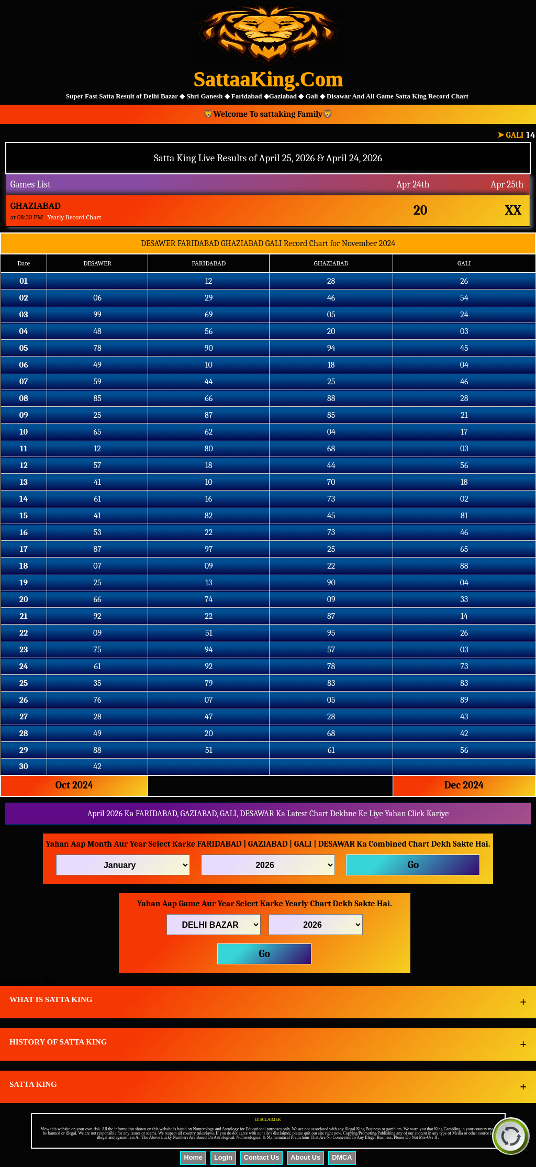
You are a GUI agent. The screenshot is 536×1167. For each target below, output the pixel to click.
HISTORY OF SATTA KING (58, 1042)
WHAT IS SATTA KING (51, 999)
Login (223, 1157)
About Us (305, 1157)
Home (193, 1157)
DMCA (342, 1157)
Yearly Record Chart (74, 217)
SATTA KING (33, 1084)
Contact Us (262, 1157)
